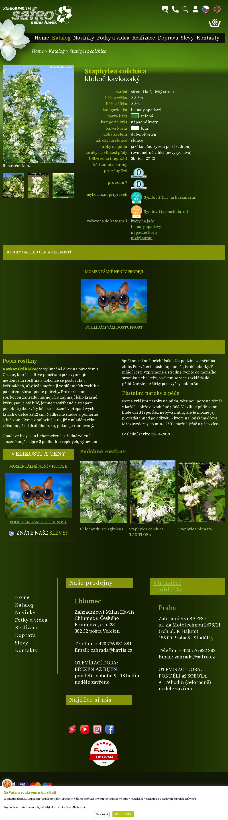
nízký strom (142, 238)
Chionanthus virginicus (101, 529)
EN (216, 8)
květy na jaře (142, 221)
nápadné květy (144, 232)
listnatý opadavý (146, 226)
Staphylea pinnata (195, 529)
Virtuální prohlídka (168, 586)
